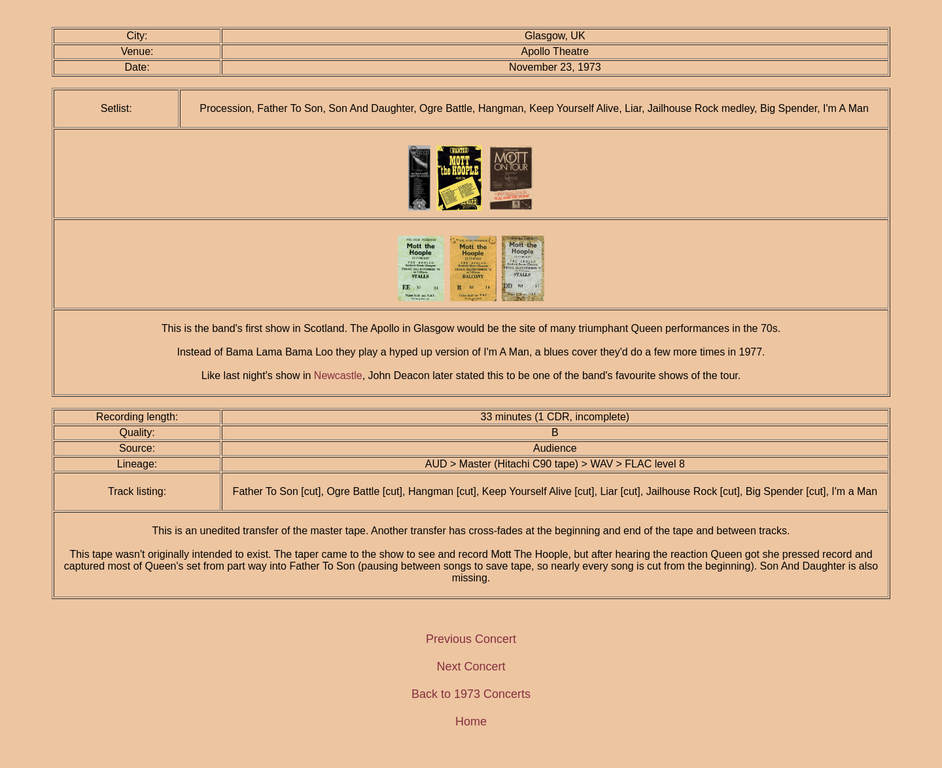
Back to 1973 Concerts (471, 694)
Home (471, 721)
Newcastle (338, 375)
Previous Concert (471, 639)
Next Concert (470, 666)
